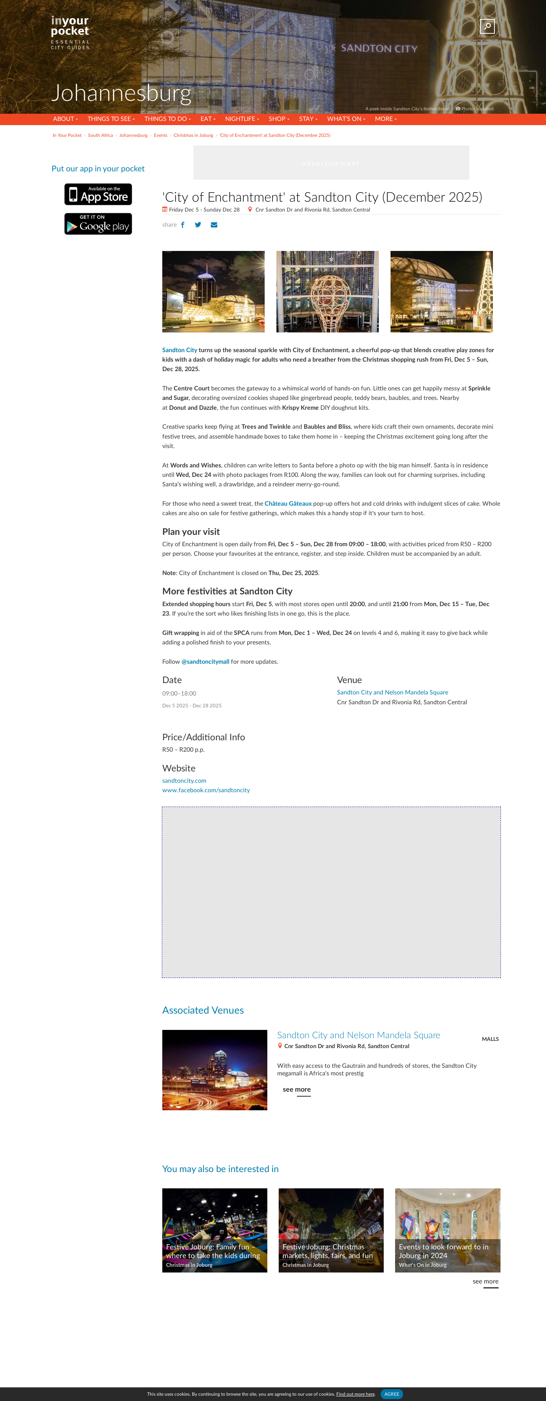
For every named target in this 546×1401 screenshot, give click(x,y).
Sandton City (179, 350)
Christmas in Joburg (189, 1265)
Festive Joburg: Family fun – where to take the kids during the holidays (213, 1252)
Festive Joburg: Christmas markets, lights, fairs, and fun (327, 1252)
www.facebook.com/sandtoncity (206, 790)
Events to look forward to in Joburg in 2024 (444, 1252)
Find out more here (355, 1394)
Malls (490, 1039)
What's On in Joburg (423, 1265)
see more (297, 1089)
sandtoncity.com (184, 781)
